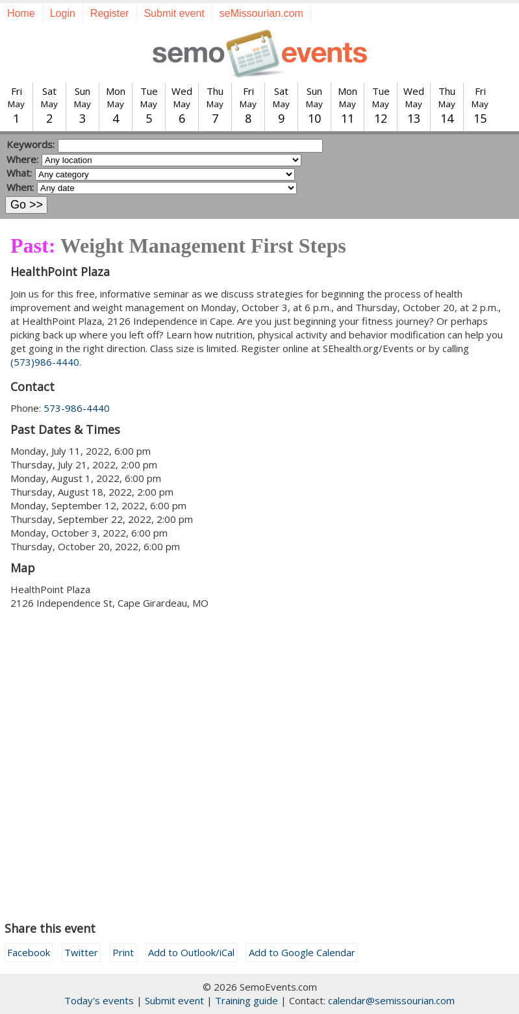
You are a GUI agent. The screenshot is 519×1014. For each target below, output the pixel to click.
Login (62, 13)
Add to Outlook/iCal (191, 952)
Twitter (81, 952)
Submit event (174, 13)
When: (20, 187)
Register (109, 13)
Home (21, 13)
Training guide (246, 1000)
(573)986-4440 (44, 361)
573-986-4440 (77, 407)
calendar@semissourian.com (391, 1000)
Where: (22, 159)
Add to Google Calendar (302, 952)
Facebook (28, 952)
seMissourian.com (261, 13)
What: (19, 172)
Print (123, 952)
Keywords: (30, 144)
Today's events (99, 1000)
